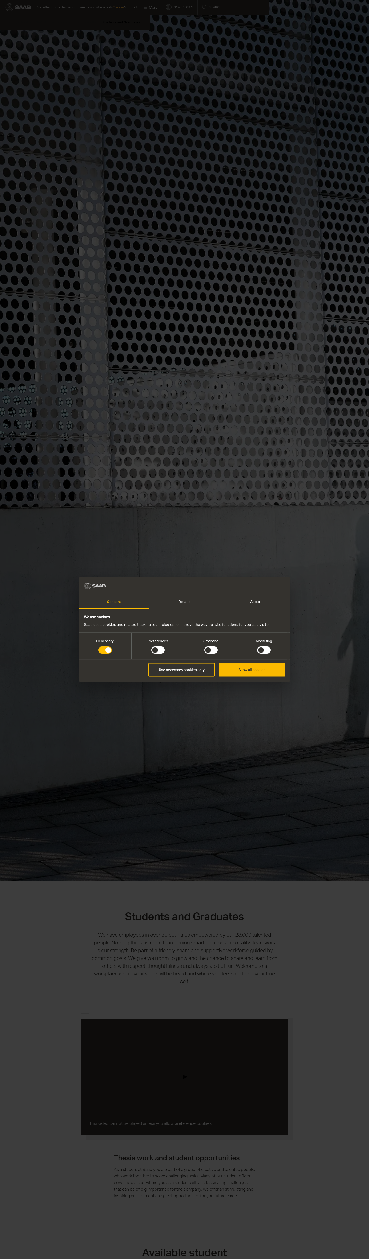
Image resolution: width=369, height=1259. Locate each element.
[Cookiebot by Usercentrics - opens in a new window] (264, 586)
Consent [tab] (114, 601)
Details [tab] (184, 601)
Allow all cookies (251, 669)
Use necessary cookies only (182, 669)
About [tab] (255, 601)
